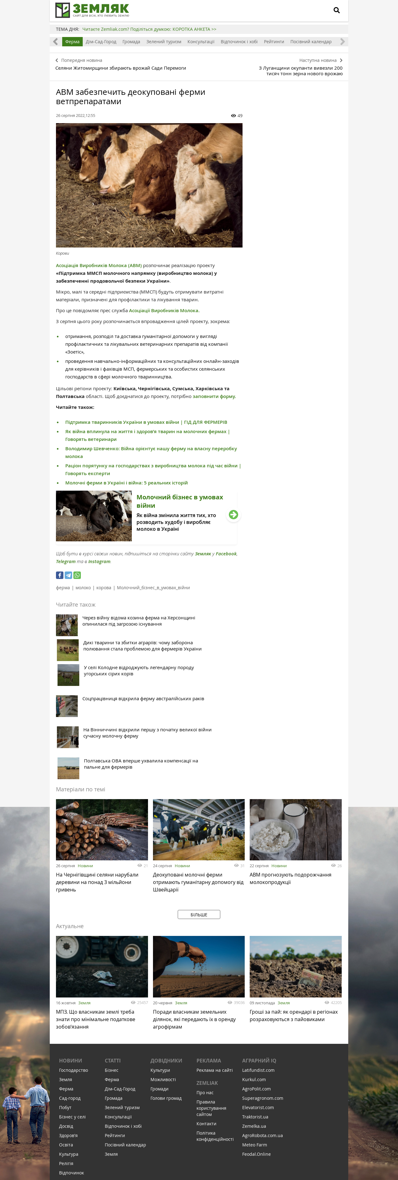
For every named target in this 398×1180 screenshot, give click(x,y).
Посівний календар (311, 41)
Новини (85, 764)
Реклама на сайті (215, 971)
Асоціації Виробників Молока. (164, 308)
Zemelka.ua (254, 1027)
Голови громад (166, 999)
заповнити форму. (214, 394)
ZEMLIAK (207, 984)
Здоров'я (68, 1036)
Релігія (66, 1064)
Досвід (66, 1027)
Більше (199, 813)
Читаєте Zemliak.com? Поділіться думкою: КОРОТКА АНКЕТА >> (149, 29)
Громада (131, 41)
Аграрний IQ (259, 961)
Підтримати (233, 1137)
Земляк (203, 551)
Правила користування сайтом (211, 1009)
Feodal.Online (256, 1055)
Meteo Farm (254, 1046)
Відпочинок (71, 1074)
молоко (83, 585)
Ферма (72, 41)
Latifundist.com (258, 971)
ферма (63, 585)
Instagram (99, 559)
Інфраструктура (76, 1092)
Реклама (209, 961)
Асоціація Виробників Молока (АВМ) (99, 263)
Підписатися (146, 1137)
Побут (65, 1008)
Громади (159, 990)
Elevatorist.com (258, 1008)
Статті (113, 961)
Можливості (163, 980)
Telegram (66, 559)
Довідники (166, 961)
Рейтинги (274, 41)
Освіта (66, 1046)
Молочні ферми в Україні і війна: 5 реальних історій (126, 480)
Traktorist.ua (255, 1018)
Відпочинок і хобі (239, 41)
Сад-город (70, 999)
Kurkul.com (254, 980)
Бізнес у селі (72, 1018)
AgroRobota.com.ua (262, 1036)
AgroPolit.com (256, 990)
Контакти (206, 1025)
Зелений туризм (163, 41)
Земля (84, 901)
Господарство (73, 971)
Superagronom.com (262, 999)
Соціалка (68, 1083)
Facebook (226, 551)
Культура (68, 1055)
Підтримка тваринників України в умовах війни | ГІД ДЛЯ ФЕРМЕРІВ (146, 420)
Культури (160, 971)
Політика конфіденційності (215, 1037)
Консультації (201, 41)
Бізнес (111, 971)
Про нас (205, 994)
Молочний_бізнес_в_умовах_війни (153, 585)
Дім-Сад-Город (101, 41)
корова (103, 585)
